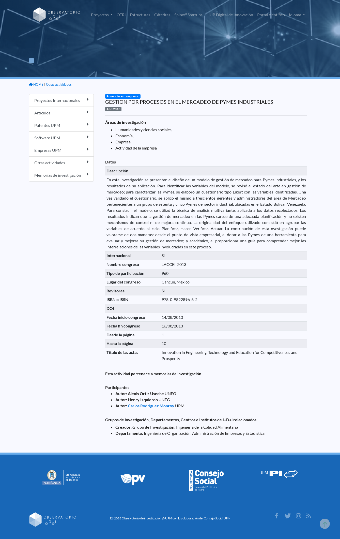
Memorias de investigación (61, 174)
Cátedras (162, 14)
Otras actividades (59, 84)
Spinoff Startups (188, 14)
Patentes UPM (61, 125)
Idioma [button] (295, 14)
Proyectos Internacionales (61, 100)
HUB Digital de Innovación (230, 14)
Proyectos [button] (100, 14)
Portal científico (271, 14)
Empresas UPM (61, 150)
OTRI (121, 14)
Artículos (61, 112)
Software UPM (61, 137)
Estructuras (140, 14)
